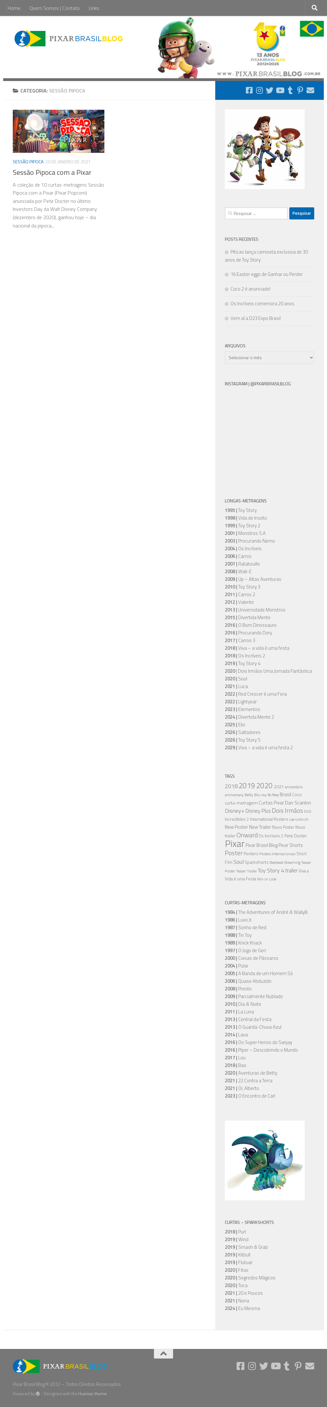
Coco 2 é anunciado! (250, 289)
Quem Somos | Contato (54, 8)
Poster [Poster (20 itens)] (234, 853)
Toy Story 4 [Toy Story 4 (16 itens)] (271, 870)
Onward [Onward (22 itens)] (247, 835)
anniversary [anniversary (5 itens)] (234, 795)
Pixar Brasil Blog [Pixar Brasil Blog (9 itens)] (262, 845)
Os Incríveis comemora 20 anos (262, 303)
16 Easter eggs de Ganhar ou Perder (267, 274)
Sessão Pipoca (28, 161)
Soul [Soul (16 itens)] (238, 861)
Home (14, 8)
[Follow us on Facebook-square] (249, 90)
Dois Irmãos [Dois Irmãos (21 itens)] (287, 810)
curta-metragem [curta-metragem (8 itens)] (241, 802)
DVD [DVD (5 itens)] (307, 811)
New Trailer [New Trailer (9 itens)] (260, 827)
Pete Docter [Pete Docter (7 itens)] (296, 836)
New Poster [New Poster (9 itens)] (236, 827)
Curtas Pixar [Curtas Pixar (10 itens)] (271, 802)
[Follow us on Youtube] (280, 90)
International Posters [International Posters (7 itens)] (269, 819)
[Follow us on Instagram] (259, 90)
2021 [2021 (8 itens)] (279, 786)
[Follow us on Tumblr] (290, 90)
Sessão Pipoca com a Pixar (52, 172)
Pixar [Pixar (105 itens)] (235, 843)
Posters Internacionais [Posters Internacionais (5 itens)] (277, 854)
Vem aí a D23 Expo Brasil (256, 318)
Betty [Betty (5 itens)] (249, 795)
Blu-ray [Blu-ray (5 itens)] (260, 795)
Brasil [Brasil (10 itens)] (285, 794)
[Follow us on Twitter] (269, 90)
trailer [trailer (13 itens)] (291, 870)
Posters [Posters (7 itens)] (251, 853)
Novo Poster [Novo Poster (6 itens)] (283, 827)
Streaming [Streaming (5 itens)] (292, 862)
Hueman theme (92, 1393)
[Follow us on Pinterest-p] (300, 90)
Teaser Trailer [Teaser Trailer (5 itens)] (246, 871)
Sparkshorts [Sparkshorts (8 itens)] (257, 862)
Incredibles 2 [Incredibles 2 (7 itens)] (237, 819)
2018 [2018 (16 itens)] (231, 785)
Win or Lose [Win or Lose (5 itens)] (266, 879)
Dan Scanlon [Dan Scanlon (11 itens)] (298, 802)
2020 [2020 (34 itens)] (264, 785)
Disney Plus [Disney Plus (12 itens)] (258, 811)
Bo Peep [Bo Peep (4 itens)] (273, 794)
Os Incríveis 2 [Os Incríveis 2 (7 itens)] (271, 836)
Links (94, 8)
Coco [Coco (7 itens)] (297, 794)
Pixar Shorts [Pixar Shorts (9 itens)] (290, 845)
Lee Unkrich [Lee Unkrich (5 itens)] (298, 819)
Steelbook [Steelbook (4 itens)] (276, 862)
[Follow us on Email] (310, 90)
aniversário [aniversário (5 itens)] (294, 787)
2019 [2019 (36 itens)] (247, 785)
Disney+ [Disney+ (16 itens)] (235, 810)
